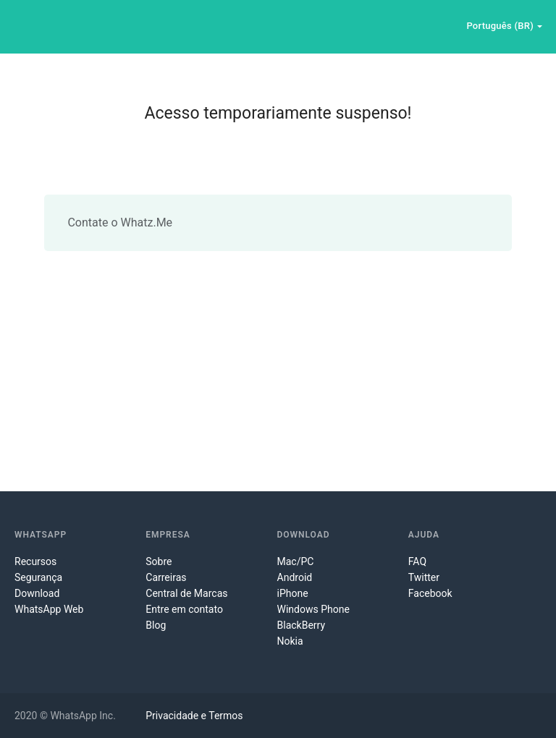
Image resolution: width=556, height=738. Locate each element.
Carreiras (166, 577)
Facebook (430, 593)
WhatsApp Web (48, 609)
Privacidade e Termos (194, 715)
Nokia (290, 641)
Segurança (38, 577)
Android (295, 577)
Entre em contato (184, 609)
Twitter (423, 577)
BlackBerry (301, 625)
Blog (156, 625)
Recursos (35, 561)
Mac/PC (295, 561)
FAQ (417, 561)
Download (36, 593)
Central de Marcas (186, 593)
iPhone (292, 593)
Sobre (159, 561)
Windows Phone (313, 609)
